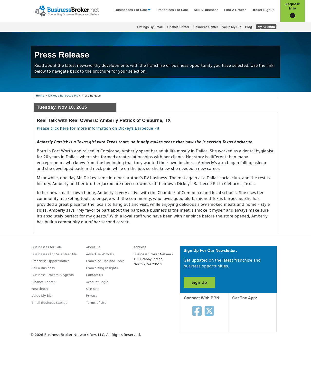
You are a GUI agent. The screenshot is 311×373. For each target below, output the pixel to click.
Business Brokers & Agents (53, 275)
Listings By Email (150, 27)
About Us (93, 247)
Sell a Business (206, 10)
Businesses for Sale (130, 10)
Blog (248, 27)
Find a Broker (235, 10)
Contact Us (94, 275)
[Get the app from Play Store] (256, 354)
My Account (266, 27)
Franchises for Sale (172, 10)
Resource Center (205, 27)
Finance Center (178, 27)
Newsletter (40, 288)
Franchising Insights (102, 268)
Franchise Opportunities (51, 261)
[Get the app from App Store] (256, 320)
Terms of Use (96, 302)
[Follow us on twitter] (209, 310)
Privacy (91, 295)
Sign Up (199, 282)
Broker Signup (263, 10)
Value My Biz (231, 27)
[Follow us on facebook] (197, 310)
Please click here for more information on (98, 128)
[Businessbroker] (67, 10)
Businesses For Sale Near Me (54, 254)
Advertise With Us (100, 254)
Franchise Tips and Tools (105, 261)
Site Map (93, 288)
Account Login (97, 282)
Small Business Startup (50, 302)
